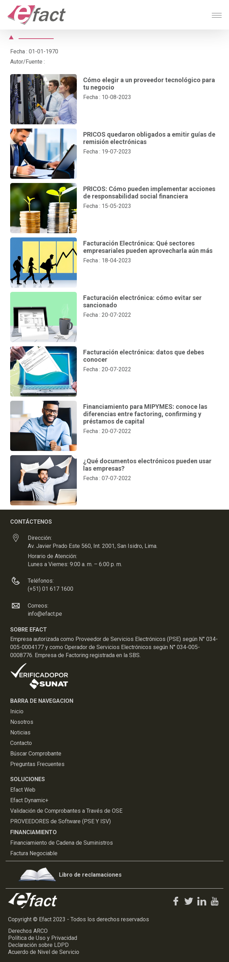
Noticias (20, 732)
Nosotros (21, 722)
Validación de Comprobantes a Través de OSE (66, 810)
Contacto (21, 743)
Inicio (16, 711)
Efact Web (22, 789)
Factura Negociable (34, 853)
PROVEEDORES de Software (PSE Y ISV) (60, 821)
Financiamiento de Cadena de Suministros (61, 842)
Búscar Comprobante (35, 753)
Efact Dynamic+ (29, 800)
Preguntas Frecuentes (37, 764)
